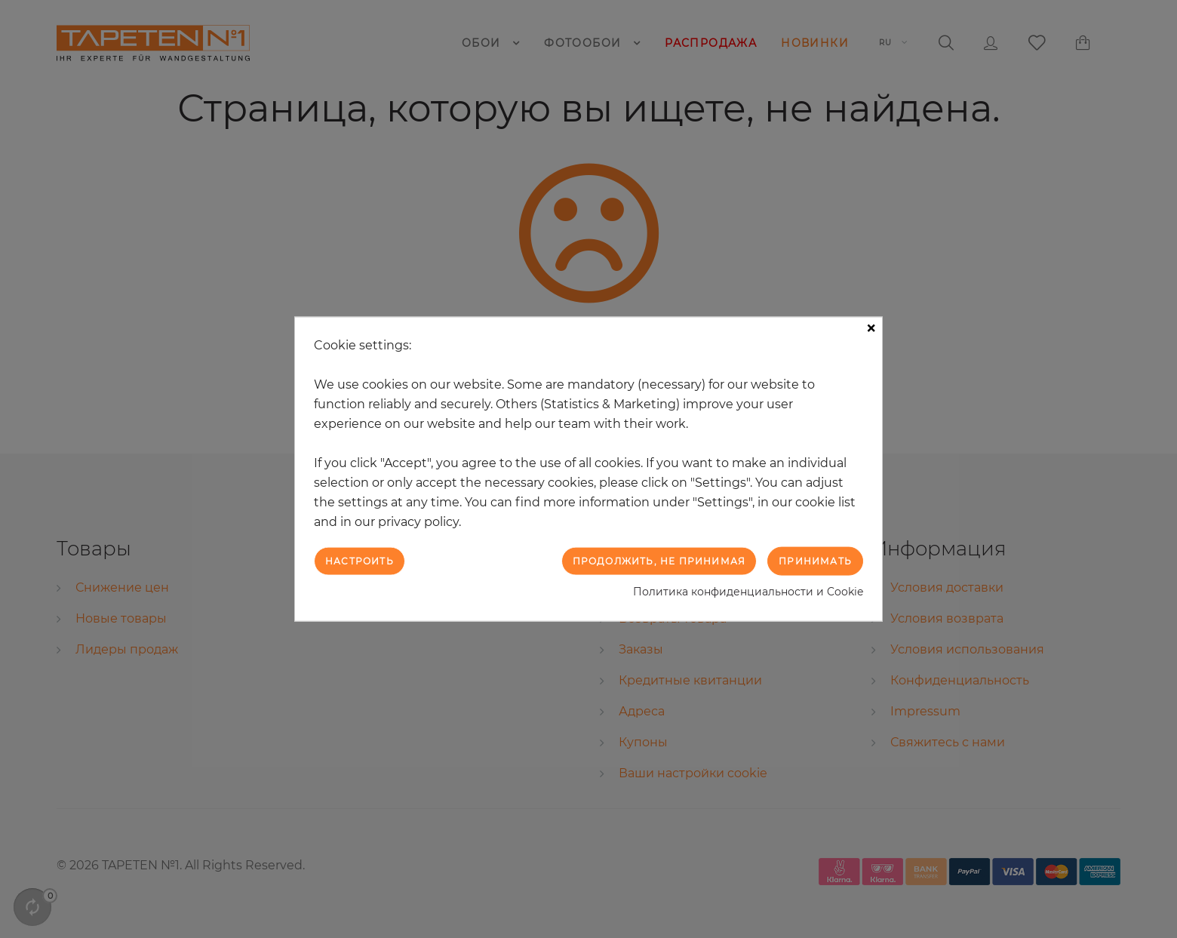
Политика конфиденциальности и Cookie (748, 591)
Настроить (359, 560)
